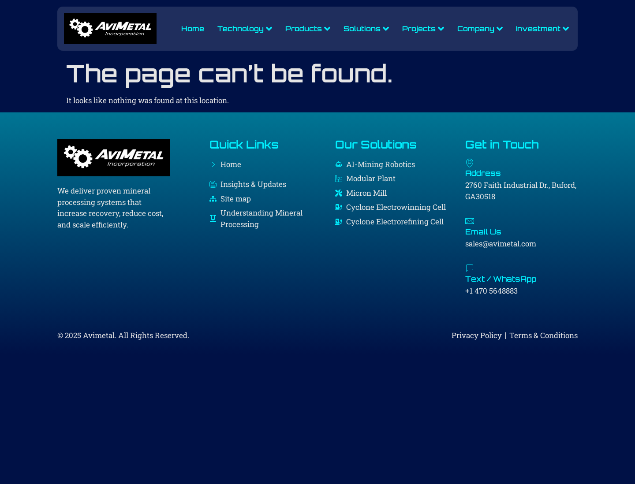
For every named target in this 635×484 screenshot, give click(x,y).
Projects (423, 29)
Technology (244, 29)
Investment (541, 29)
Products (307, 29)
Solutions (365, 29)
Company (479, 29)
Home (192, 28)
